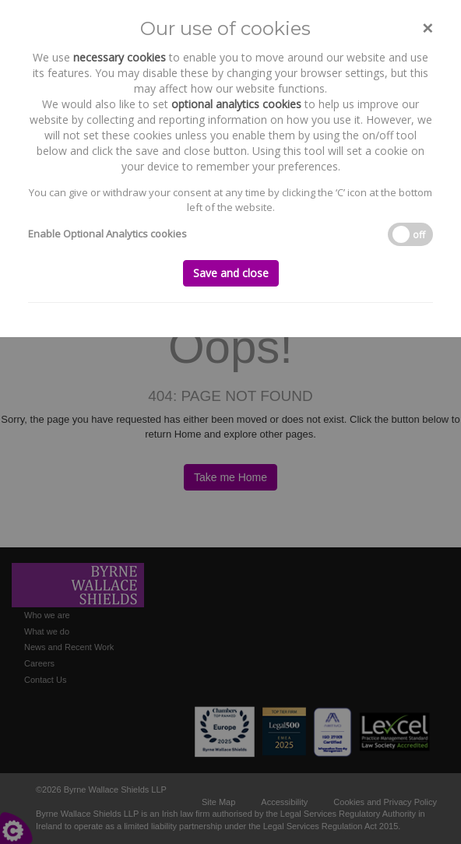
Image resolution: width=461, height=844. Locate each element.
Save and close (231, 273)
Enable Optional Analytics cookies (107, 234)
